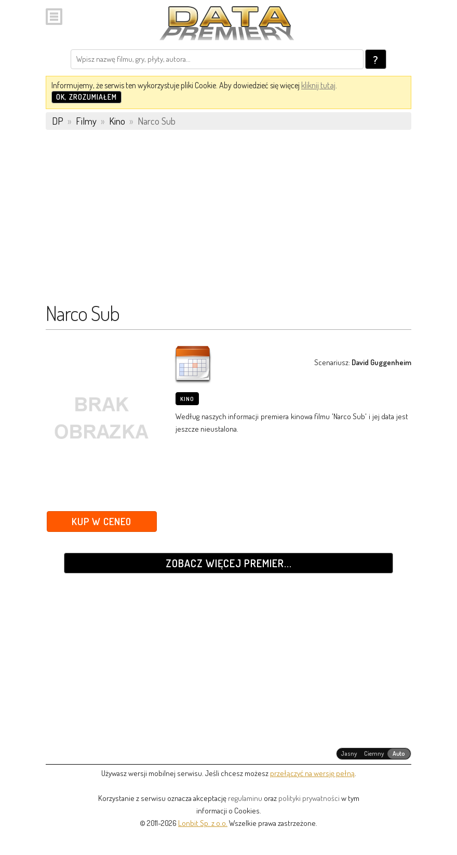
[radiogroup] (373, 753)
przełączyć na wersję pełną (312, 773)
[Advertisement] (228, 220)
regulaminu (245, 798)
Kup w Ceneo (101, 521)
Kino (187, 399)
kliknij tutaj (318, 85)
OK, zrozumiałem (86, 96)
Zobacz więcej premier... (229, 563)
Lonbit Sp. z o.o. (202, 823)
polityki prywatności (309, 798)
